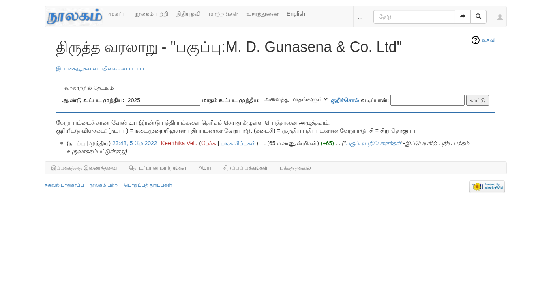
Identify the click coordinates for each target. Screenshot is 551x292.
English (296, 14)
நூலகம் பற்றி (151, 14)
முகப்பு (117, 14)
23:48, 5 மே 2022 (134, 143)
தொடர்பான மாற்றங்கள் (158, 168)
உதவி (488, 40)
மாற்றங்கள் (223, 14)
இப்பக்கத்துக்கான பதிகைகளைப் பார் (100, 68)
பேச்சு (208, 143)
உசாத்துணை (262, 14)
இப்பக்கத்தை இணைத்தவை (84, 168)
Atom (205, 168)
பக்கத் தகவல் (295, 168)
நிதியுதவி (188, 14)
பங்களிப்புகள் (238, 143)
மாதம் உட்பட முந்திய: (231, 100)
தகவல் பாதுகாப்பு (64, 185)
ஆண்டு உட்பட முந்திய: (93, 100)
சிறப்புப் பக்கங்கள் (245, 168)
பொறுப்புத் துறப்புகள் (148, 185)
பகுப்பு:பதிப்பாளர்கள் (373, 143)
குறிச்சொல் (345, 100)
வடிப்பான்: (360, 100)
